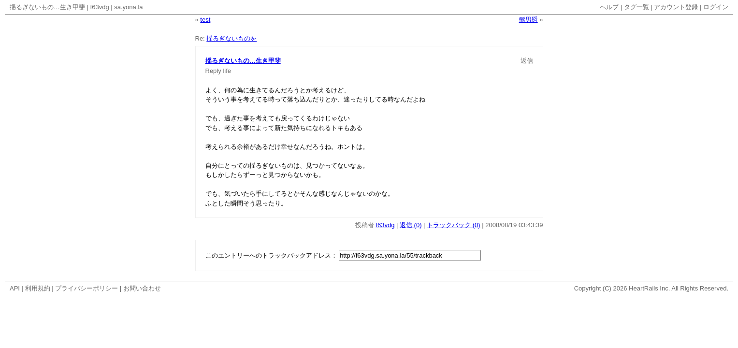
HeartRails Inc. (649, 288)
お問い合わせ (142, 288)
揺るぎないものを (231, 38)
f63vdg (99, 7)
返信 (527, 60)
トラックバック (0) (453, 225)
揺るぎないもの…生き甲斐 (47, 7)
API (15, 288)
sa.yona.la (128, 7)
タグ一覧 (636, 7)
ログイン (715, 7)
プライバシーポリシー (86, 288)
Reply (213, 70)
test (205, 19)
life (227, 70)
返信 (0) (411, 225)
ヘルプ (609, 7)
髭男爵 (528, 19)
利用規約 (37, 288)
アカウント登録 (676, 7)
